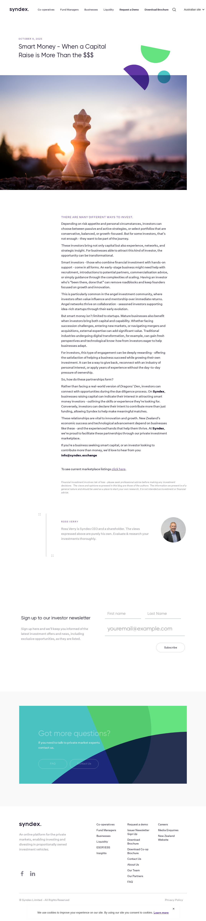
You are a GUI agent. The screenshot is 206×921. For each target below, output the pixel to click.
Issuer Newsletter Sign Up (138, 832)
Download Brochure (133, 841)
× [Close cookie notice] (173, 909)
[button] (192, 9)
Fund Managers (106, 830)
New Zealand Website (166, 837)
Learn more (161, 912)
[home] (19, 9)
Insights (101, 853)
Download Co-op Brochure (137, 851)
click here (118, 469)
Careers (163, 824)
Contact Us (84, 764)
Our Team (133, 870)
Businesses (103, 836)
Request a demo (137, 824)
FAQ (53, 764)
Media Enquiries (168, 830)
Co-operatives (105, 824)
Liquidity (102, 841)
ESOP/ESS (103, 847)
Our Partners (135, 876)
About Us (133, 864)
